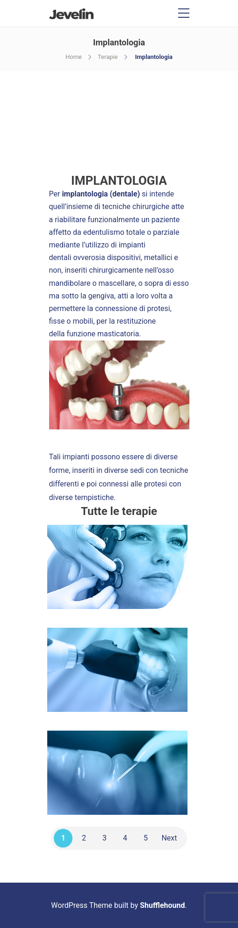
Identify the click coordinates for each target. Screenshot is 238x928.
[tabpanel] (119, 385)
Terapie (108, 56)
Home (73, 56)
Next (169, 838)
